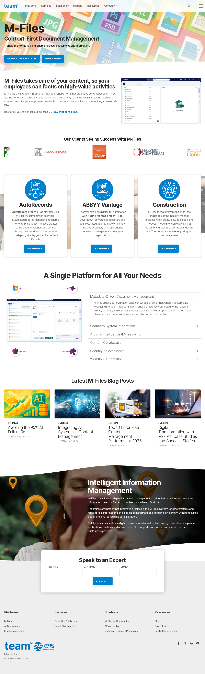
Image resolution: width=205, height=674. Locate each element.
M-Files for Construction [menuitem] (117, 621)
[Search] (189, 5)
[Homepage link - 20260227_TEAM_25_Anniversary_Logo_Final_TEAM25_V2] (29, 649)
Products (78, 5)
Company (110, 5)
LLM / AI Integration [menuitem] (14, 631)
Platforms (31, 5)
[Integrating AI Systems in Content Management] (77, 403)
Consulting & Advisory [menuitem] (66, 621)
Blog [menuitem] (157, 621)
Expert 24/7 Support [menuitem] (65, 626)
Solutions (62, 5)
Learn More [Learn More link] (101, 248)
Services (47, 5)
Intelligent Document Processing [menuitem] (121, 631)
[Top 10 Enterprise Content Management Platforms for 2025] (128, 403)
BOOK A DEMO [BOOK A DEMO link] (53, 58)
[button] (201, 5)
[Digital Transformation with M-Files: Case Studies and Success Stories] (178, 403)
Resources (94, 5)
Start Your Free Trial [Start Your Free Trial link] (22, 58)
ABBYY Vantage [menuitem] (12, 626)
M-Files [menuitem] (8, 621)
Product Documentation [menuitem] (167, 631)
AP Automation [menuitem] (112, 626)
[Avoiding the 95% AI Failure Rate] (27, 403)
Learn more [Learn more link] (34, 248)
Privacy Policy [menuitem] (10, 654)
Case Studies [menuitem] (161, 626)
